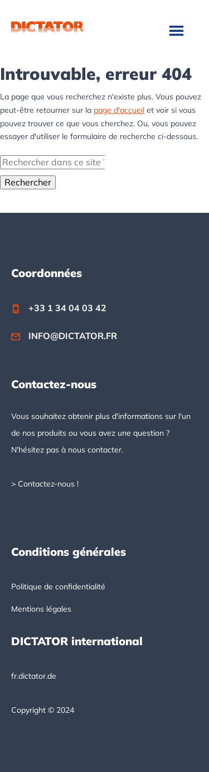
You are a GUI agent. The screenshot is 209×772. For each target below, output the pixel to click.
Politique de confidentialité (58, 587)
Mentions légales (41, 609)
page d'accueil (119, 110)
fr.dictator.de (33, 676)
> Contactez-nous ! (45, 484)
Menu (177, 30)
